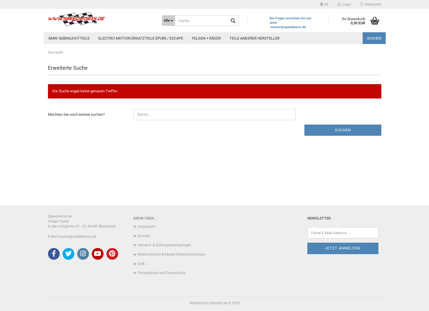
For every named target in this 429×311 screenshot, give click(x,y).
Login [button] (344, 4)
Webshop (196, 303)
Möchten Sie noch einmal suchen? (76, 114)
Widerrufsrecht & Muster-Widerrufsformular (171, 254)
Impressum (147, 227)
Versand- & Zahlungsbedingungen (164, 245)
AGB (141, 264)
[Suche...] (168, 20)
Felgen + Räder (206, 38)
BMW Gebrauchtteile (69, 38)
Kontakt (144, 236)
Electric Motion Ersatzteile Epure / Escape (140, 38)
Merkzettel (370, 4)
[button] (324, 4)
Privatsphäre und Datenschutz (162, 273)
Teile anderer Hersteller (255, 38)
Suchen (374, 38)
